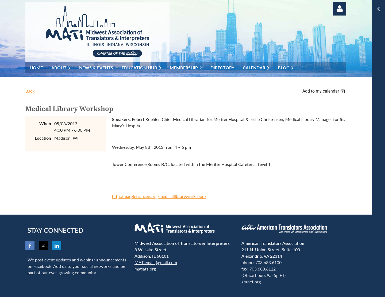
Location (43, 137)
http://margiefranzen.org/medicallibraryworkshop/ (159, 196)
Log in (339, 9)
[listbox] (324, 91)
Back (29, 90)
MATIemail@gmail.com (155, 262)
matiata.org (145, 268)
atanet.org (251, 281)
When (45, 123)
